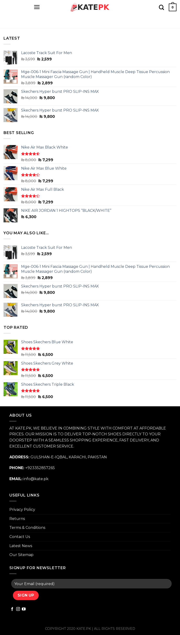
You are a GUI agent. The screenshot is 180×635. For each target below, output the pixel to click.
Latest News (20, 546)
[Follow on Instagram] (18, 609)
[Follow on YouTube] (24, 609)
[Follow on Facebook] (12, 609)
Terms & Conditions (27, 527)
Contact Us (19, 536)
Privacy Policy (22, 509)
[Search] (161, 7)
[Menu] (37, 7)
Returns (17, 518)
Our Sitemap (21, 555)
